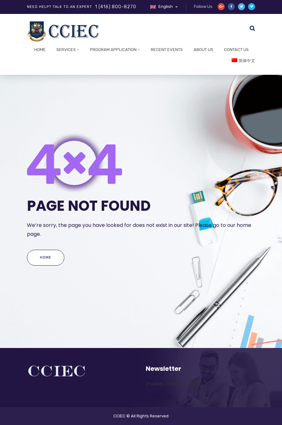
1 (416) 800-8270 (115, 7)
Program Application (113, 49)
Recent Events (167, 49)
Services (66, 49)
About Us (203, 49)
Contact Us (236, 49)
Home (40, 49)
